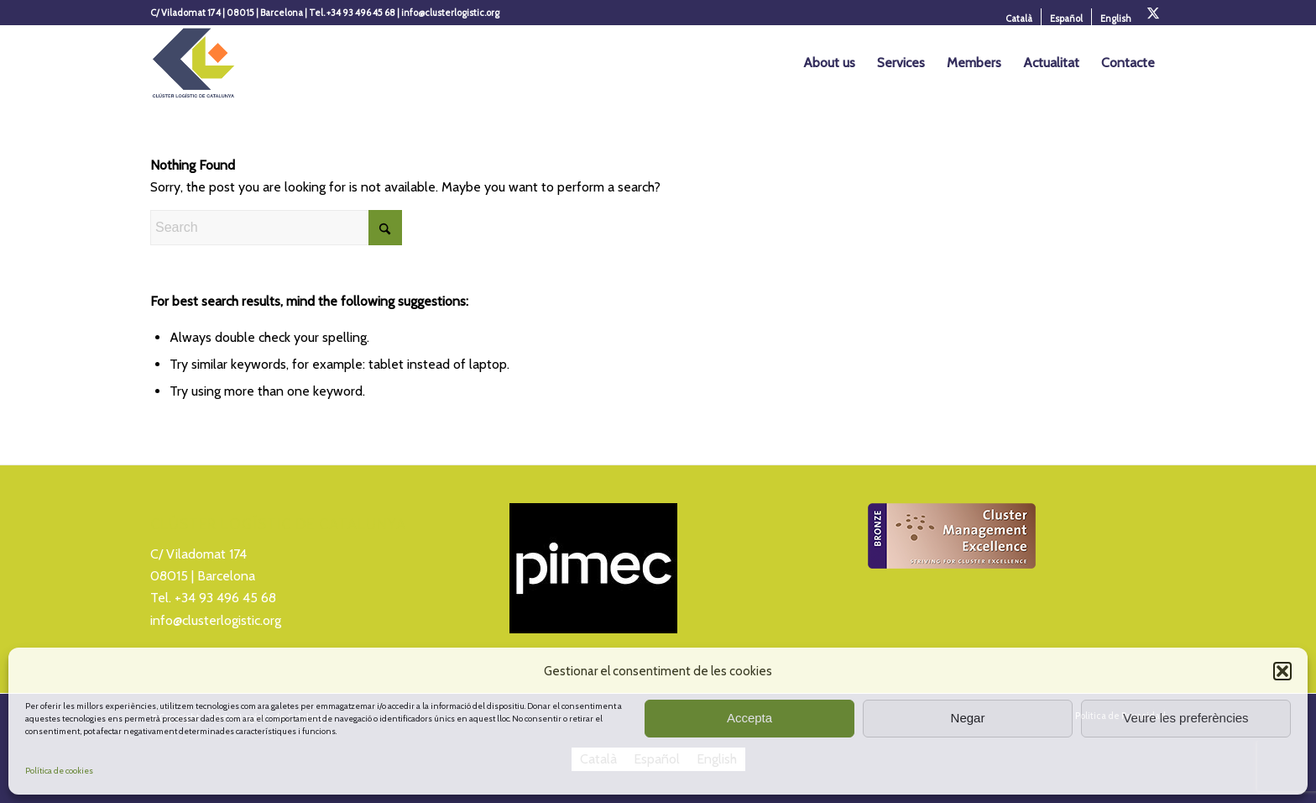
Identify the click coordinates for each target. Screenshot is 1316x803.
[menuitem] (1019, 18)
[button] (1282, 671)
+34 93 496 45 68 (225, 598)
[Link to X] (1153, 12)
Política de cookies (59, 770)
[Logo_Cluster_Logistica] (193, 63)
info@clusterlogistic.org (215, 620)
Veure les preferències (1185, 718)
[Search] (276, 227)
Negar (968, 718)
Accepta (749, 718)
